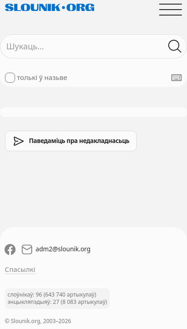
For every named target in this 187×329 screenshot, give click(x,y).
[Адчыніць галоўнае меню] (171, 9)
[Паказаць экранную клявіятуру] (176, 77)
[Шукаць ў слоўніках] (175, 46)
